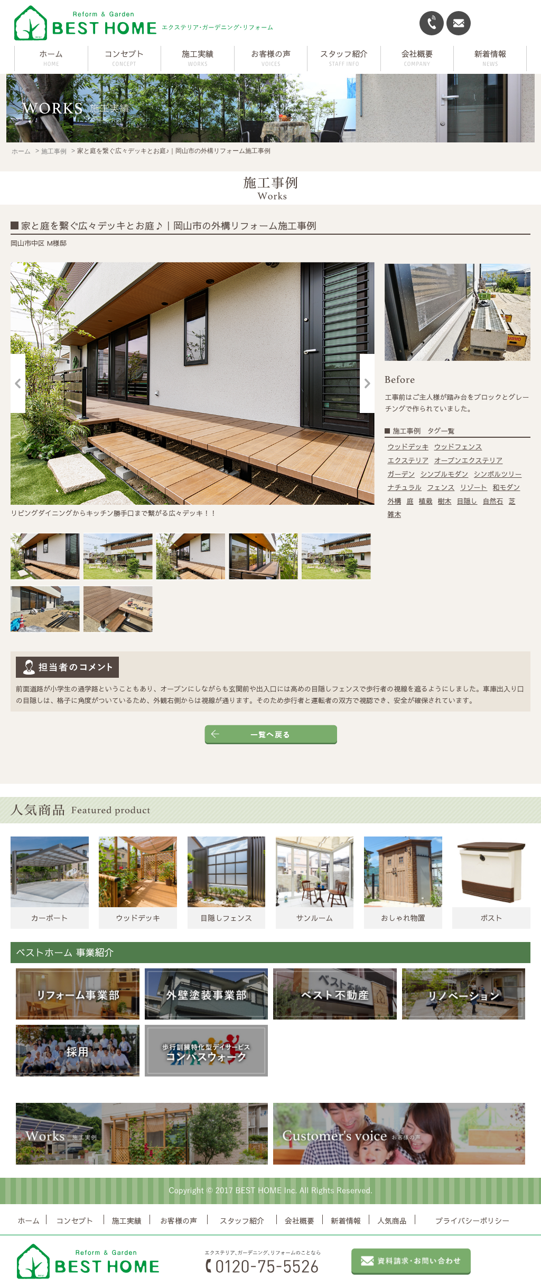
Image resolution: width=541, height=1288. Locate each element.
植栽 (426, 501)
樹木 (445, 501)
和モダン (506, 487)
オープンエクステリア (468, 460)
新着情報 (346, 1220)
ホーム (51, 53)
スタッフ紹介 (242, 1220)
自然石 (493, 501)
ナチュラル (404, 487)
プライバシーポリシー (472, 1220)
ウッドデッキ (407, 446)
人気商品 (392, 1220)
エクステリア (407, 460)
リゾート (474, 487)
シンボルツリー (498, 474)
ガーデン (401, 474)
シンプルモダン (444, 474)
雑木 (394, 514)
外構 (394, 501)
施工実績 (127, 1220)
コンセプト (75, 1220)
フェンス (440, 487)
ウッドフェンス (458, 446)
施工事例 (54, 151)
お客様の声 (178, 1220)
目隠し (467, 501)
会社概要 (299, 1220)
